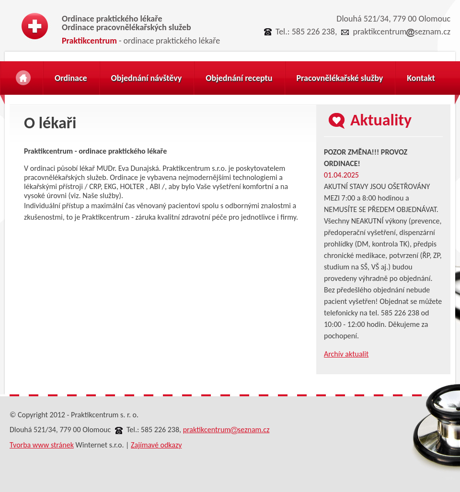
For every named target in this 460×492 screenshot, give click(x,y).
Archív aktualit (346, 353)
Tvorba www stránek (42, 444)
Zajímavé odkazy (156, 444)
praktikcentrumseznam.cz (401, 31)
